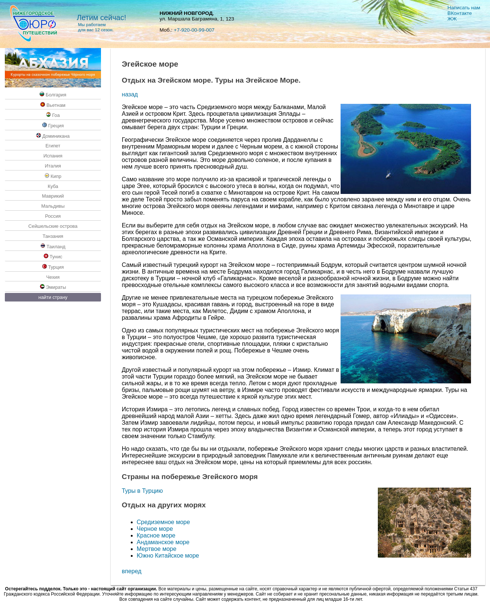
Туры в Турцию (142, 491)
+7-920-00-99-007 (194, 30)
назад (130, 94)
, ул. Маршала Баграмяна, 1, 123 (196, 16)
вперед (132, 571)
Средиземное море (163, 522)
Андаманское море (163, 542)
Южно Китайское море (168, 555)
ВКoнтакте (460, 13)
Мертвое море (157, 549)
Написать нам (464, 7)
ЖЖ (452, 19)
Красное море (156, 535)
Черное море (155, 529)
